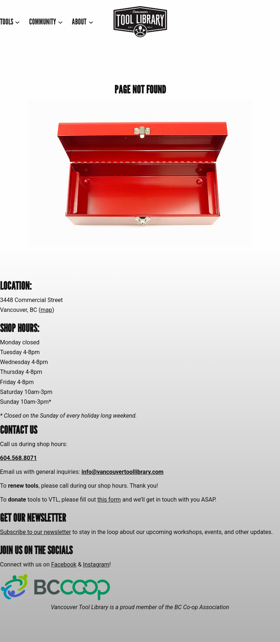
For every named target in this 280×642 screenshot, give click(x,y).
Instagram (96, 564)
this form (109, 499)
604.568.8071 (18, 458)
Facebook (63, 564)
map (46, 309)
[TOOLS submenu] (10, 22)
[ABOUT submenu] (82, 22)
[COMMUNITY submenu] (46, 22)
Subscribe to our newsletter (35, 532)
